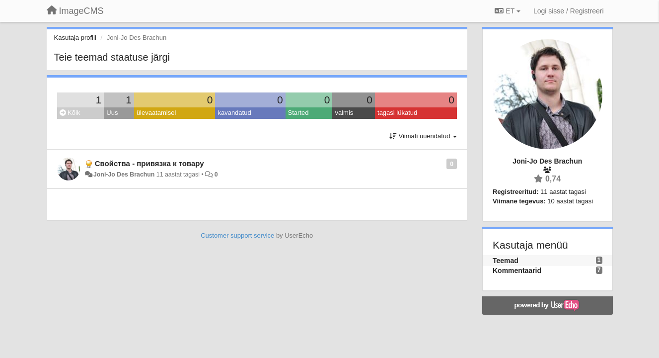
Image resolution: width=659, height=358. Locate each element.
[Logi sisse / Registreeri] (568, 10)
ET (507, 11)
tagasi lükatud (397, 112)
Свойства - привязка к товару (149, 163)
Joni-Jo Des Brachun (123, 174)
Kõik (70, 112)
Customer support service (237, 235)
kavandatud (234, 112)
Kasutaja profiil (75, 37)
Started (298, 112)
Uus (112, 112)
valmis (344, 112)
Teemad (505, 261)
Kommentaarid (517, 270)
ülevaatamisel (156, 112)
